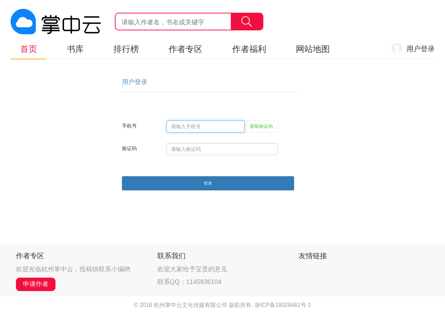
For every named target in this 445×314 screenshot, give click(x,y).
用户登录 (420, 49)
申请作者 (35, 284)
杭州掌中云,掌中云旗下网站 (56, 21)
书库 (75, 49)
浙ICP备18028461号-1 (282, 305)
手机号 (129, 126)
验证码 (129, 148)
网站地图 (313, 49)
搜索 (247, 21)
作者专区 (186, 49)
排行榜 (126, 49)
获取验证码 (261, 126)
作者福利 (249, 49)
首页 (28, 49)
